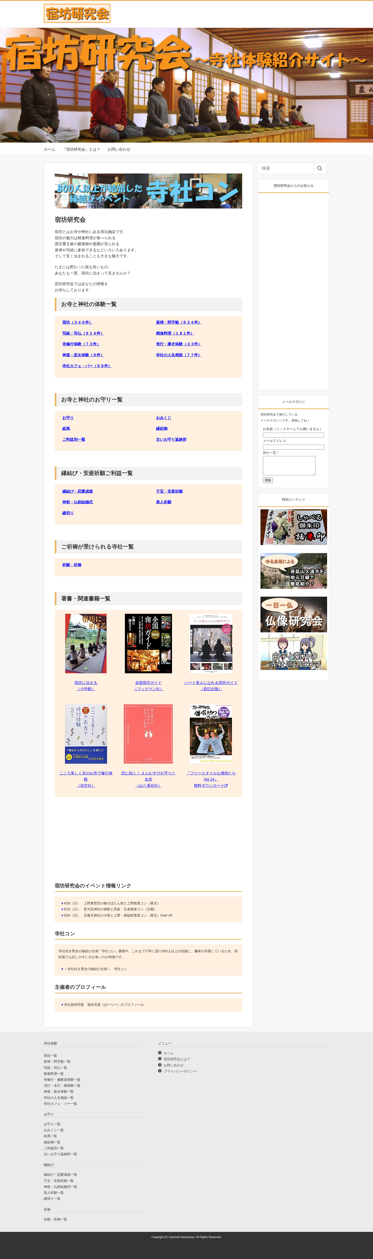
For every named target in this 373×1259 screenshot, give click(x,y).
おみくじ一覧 (54, 1130)
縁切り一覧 (52, 1198)
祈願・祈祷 (71, 565)
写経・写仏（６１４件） (83, 333)
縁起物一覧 (52, 1142)
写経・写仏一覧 (55, 1068)
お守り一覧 (52, 1124)
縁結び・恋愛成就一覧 (60, 1174)
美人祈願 (163, 502)
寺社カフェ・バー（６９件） (87, 366)
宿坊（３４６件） (77, 322)
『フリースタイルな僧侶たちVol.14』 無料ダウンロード (211, 779)
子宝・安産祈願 (169, 491)
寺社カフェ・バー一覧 (60, 1103)
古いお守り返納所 (171, 439)
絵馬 (66, 428)
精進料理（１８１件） (175, 333)
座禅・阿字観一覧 (57, 1061)
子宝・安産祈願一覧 (59, 1181)
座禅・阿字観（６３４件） (179, 322)
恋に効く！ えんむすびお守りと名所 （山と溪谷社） (148, 779)
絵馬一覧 (50, 1136)
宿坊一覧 (50, 1055)
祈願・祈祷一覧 (55, 1219)
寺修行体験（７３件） (81, 344)
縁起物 (161, 428)
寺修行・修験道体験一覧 (62, 1079)
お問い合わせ (119, 149)
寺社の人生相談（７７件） (179, 355)
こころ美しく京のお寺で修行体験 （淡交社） (86, 779)
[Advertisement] (148, 841)
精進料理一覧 (54, 1074)
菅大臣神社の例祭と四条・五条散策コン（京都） (120, 909)
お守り (68, 418)
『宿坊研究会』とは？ (81, 149)
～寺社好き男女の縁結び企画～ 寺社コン (95, 969)
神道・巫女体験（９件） (83, 355)
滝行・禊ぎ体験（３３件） (179, 344)
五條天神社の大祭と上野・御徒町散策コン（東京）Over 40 (128, 915)
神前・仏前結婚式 (77, 502)
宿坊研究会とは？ (177, 1059)
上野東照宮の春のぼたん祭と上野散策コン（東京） (122, 903)
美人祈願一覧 (54, 1193)
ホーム (49, 149)
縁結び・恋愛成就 (77, 491)
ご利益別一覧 (73, 439)
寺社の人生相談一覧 (59, 1098)
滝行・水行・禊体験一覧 (62, 1085)
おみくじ (163, 418)
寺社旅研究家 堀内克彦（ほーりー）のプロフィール (104, 1004)
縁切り (68, 513)
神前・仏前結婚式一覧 (60, 1187)
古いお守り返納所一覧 (60, 1154)
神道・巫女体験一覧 (59, 1091)
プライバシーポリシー (180, 1071)
